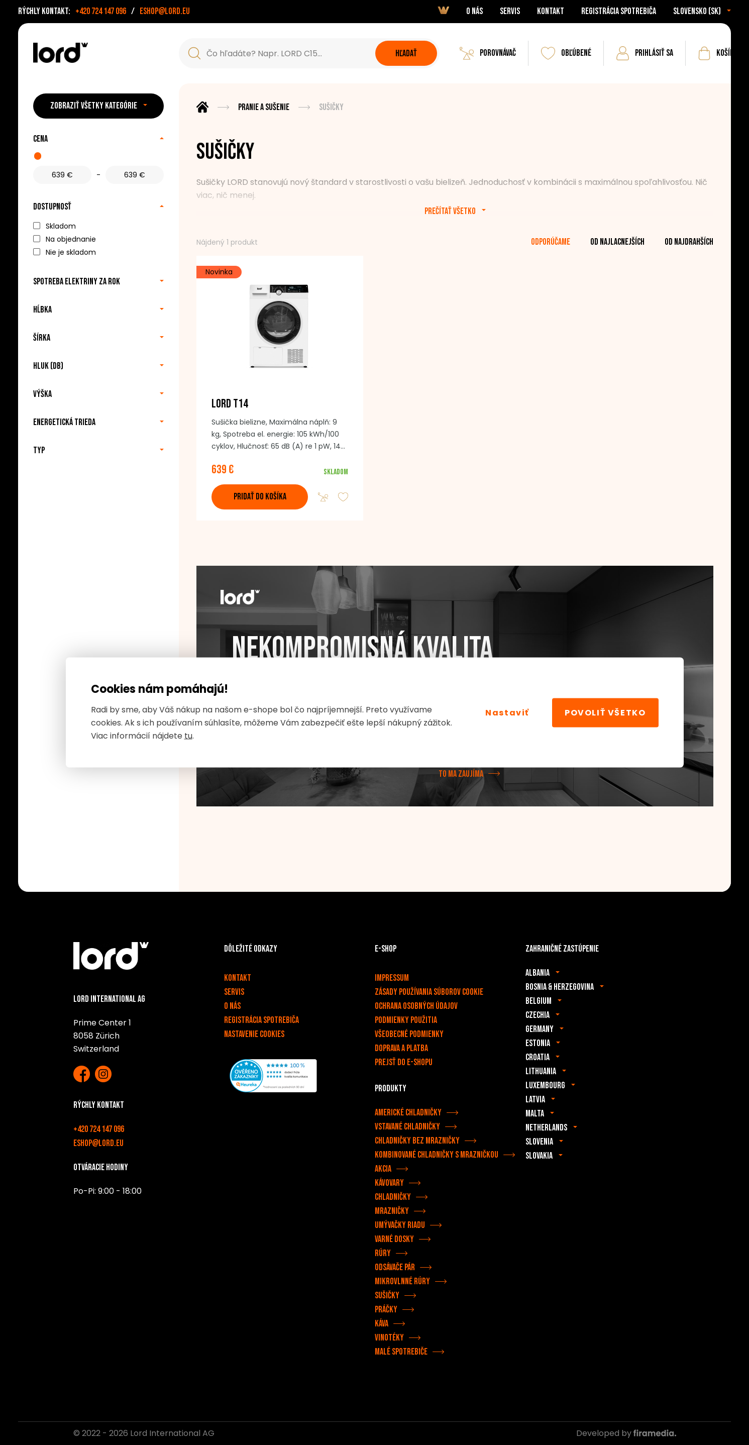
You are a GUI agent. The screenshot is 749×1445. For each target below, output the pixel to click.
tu (188, 736)
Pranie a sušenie (263, 107)
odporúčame (550, 242)
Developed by (626, 1433)
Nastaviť (507, 712)
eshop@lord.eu (165, 11)
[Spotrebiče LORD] (60, 53)
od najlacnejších (617, 242)
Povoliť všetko (605, 712)
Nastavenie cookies (254, 1034)
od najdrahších (689, 242)
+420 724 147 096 (100, 11)
